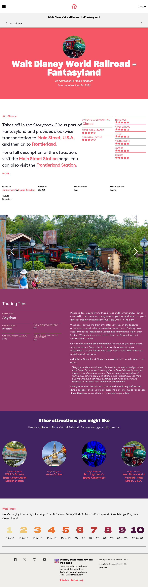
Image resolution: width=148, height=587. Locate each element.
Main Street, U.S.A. (55, 137)
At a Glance (16, 23)
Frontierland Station (56, 165)
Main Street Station (38, 158)
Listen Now (72, 580)
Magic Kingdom (83, 81)
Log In (142, 6)
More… (6, 173)
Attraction (65, 81)
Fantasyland (8, 190)
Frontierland (44, 144)
